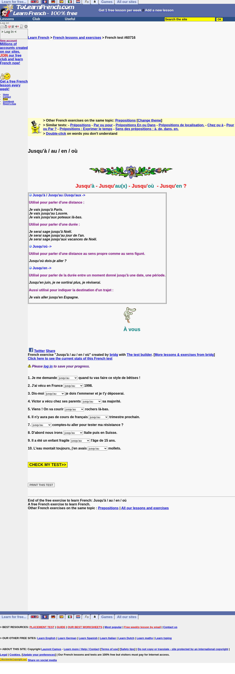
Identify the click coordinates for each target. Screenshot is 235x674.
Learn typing (163, 638)
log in (48, 366)
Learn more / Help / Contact (81, 649)
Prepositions (125, 120)
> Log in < (8, 31)
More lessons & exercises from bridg (184, 354)
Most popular (113, 627)
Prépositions (80, 125)
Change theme (149, 120)
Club (36, 19)
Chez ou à (215, 125)
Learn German (67, 638)
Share (50, 351)
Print (5, 99)
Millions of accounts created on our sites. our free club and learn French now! (14, 53)
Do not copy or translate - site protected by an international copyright (183, 649)
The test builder (139, 354)
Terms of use (109, 649)
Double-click (56, 133)
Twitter (39, 351)
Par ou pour (103, 125)
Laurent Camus (51, 649)
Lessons (7, 19)
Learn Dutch (126, 638)
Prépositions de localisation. (181, 125)
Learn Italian (108, 638)
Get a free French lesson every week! (14, 85)
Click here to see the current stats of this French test (70, 358)
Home (6, 94)
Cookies (15, 654)
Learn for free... (14, 617)
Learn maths (145, 638)
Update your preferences (39, 654)
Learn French (38, 37)
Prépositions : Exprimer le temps (86, 129)
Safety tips (127, 649)
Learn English (46, 638)
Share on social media (42, 660)
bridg (114, 354)
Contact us (170, 627)
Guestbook (8, 101)
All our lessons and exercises (145, 508)
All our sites (126, 617)
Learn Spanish (88, 638)
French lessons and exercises (77, 37)
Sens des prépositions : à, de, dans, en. (147, 129)
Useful (70, 19)
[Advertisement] (131, 77)
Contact (7, 97)
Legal (3, 654)
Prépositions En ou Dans (136, 125)
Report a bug (9, 104)
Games (107, 617)
